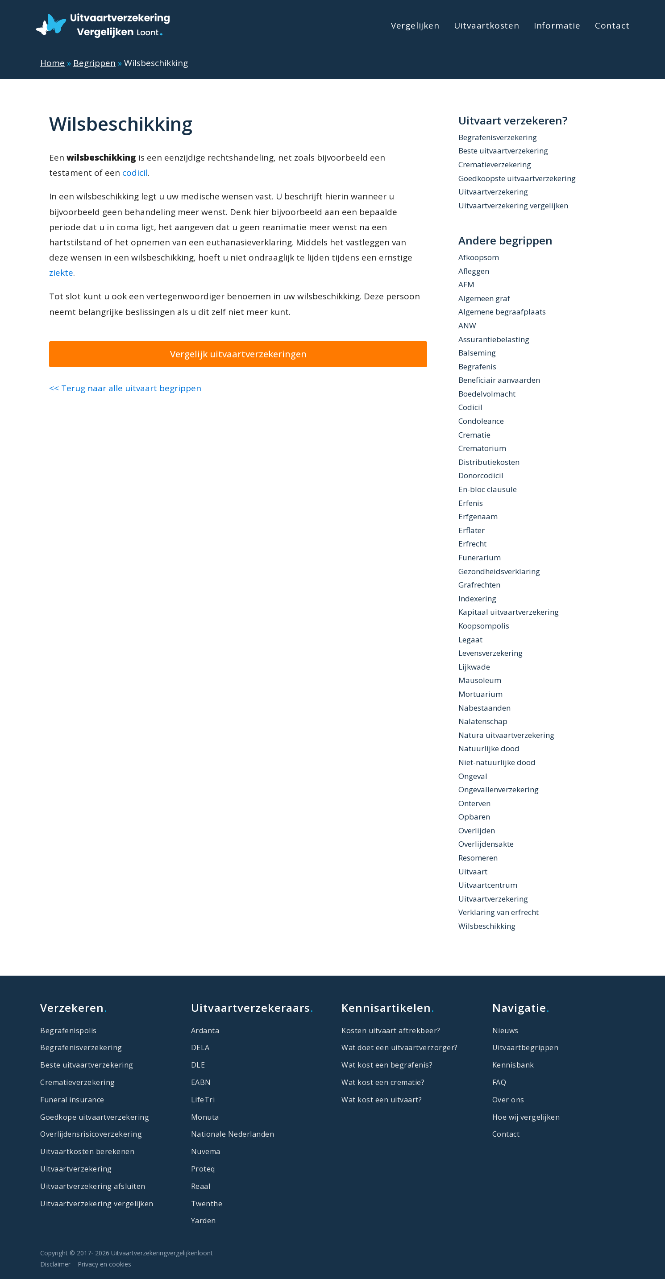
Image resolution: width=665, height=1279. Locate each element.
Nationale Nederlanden (232, 1134)
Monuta (205, 1117)
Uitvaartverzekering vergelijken (513, 205)
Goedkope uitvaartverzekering (94, 1117)
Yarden (203, 1220)
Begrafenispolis (68, 1030)
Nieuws (505, 1030)
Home (52, 63)
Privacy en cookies (104, 1264)
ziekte (61, 272)
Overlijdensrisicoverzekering (91, 1134)
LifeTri (203, 1100)
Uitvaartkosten (487, 25)
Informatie (557, 25)
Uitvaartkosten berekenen (87, 1151)
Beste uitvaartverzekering (503, 150)
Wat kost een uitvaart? (381, 1100)
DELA (200, 1047)
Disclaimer (55, 1264)
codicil (135, 172)
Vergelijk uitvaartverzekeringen (238, 354)
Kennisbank (513, 1065)
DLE (198, 1065)
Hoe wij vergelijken (526, 1117)
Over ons (508, 1100)
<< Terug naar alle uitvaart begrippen (125, 388)
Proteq (203, 1169)
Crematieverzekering (494, 164)
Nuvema (205, 1151)
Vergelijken (415, 25)
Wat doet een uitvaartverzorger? (399, 1047)
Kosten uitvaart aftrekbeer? (391, 1030)
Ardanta (205, 1030)
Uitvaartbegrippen (525, 1047)
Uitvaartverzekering (493, 191)
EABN (201, 1082)
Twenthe (207, 1204)
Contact (612, 25)
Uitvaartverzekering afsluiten (92, 1186)
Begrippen (94, 63)
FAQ (499, 1082)
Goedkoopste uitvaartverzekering (517, 178)
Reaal (201, 1186)
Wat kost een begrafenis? (386, 1065)
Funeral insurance (72, 1100)
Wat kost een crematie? (382, 1082)
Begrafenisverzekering (497, 137)
